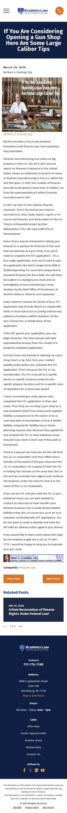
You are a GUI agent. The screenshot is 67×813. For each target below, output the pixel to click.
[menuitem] (17, 808)
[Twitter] (30, 770)
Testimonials (33, 747)
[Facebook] (24, 770)
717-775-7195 (33, 664)
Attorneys (33, 726)
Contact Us (33, 754)
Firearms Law (27, 567)
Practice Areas (33, 740)
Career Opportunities (33, 733)
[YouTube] (42, 770)
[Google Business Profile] (36, 770)
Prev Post (13, 578)
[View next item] (20, 626)
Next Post (53, 578)
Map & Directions (33, 695)
